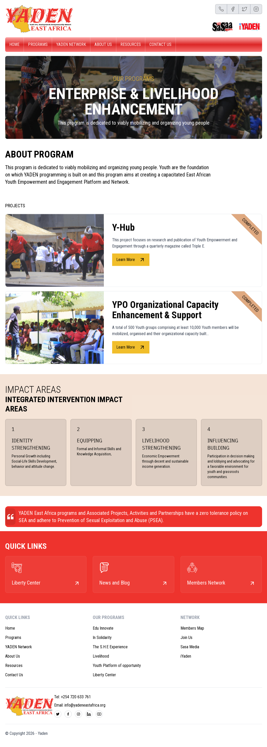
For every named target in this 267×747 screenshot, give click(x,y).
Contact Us (160, 44)
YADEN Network (71, 44)
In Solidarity (102, 637)
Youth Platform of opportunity (117, 665)
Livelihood (101, 656)
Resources (130, 44)
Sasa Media (190, 646)
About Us (103, 44)
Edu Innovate (103, 628)
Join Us (186, 637)
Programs (38, 44)
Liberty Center (104, 674)
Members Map (192, 628)
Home (14, 44)
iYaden (186, 656)
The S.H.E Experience (110, 646)
